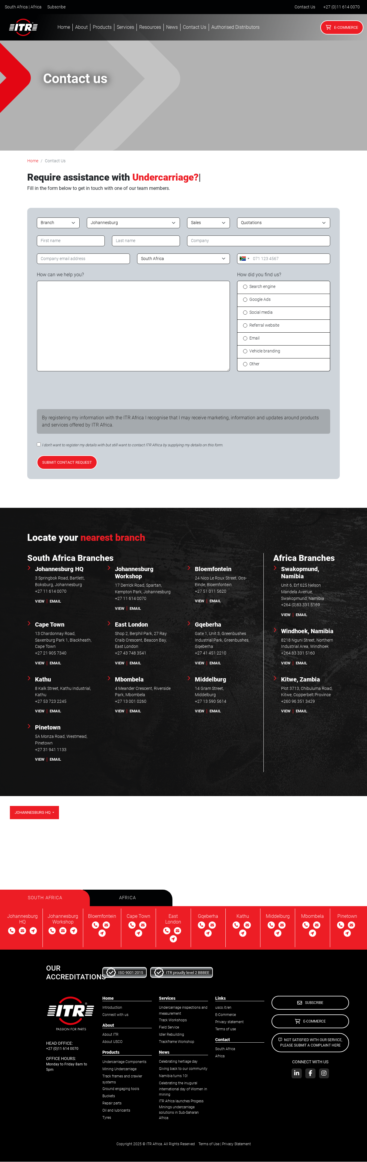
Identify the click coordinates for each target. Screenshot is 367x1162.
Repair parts (112, 1103)
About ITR (110, 1035)
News (172, 27)
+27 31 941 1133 (50, 749)
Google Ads (260, 299)
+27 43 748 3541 (130, 653)
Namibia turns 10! (173, 1076)
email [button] (55, 601)
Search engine (262, 286)
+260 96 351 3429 (298, 701)
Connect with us (115, 1015)
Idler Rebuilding (171, 1035)
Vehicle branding (264, 351)
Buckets (108, 1096)
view (39, 601)
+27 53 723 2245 (50, 701)
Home (63, 27)
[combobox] (244, 259)
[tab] (45, 898)
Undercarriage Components (124, 1062)
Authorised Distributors (235, 27)
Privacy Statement (236, 1144)
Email (254, 338)
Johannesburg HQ (33, 812)
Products (102, 27)
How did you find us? (259, 274)
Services (125, 27)
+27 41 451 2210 (210, 653)
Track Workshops (173, 1021)
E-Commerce (342, 27)
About (81, 27)
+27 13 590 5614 (210, 701)
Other (254, 364)
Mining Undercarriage (119, 1069)
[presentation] (82, 390)
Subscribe (56, 7)
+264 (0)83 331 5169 (300, 604)
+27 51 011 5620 (210, 591)
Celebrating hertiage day (178, 1062)
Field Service (169, 1028)
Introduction (112, 1008)
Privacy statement (229, 1022)
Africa (220, 1057)
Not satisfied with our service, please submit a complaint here (310, 1043)
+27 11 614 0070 (50, 591)
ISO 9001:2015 (124, 973)
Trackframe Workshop (176, 1042)
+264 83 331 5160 (298, 653)
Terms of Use (208, 1144)
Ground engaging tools (120, 1089)
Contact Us (305, 7)
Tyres (106, 1118)
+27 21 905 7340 (50, 653)
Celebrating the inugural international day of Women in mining (183, 1089)
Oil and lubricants (116, 1111)
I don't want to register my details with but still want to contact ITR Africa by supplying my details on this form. (132, 445)
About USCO (112, 1042)
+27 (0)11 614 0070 (341, 7)
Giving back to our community (183, 1069)
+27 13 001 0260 (130, 701)
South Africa (225, 1049)
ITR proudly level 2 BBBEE (181, 973)
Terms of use (225, 1030)
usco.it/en (223, 1008)
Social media (261, 312)
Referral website (264, 325)
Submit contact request (67, 462)
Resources (150, 27)
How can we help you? (60, 274)
